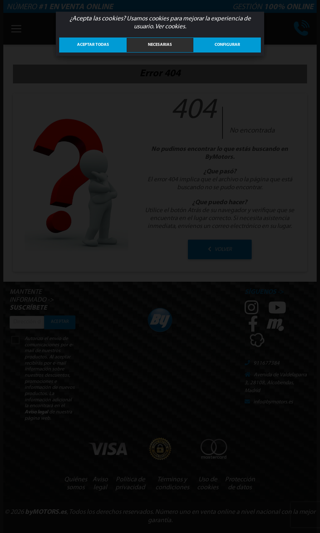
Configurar (227, 45)
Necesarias (160, 45)
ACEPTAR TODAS (93, 45)
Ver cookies (170, 26)
